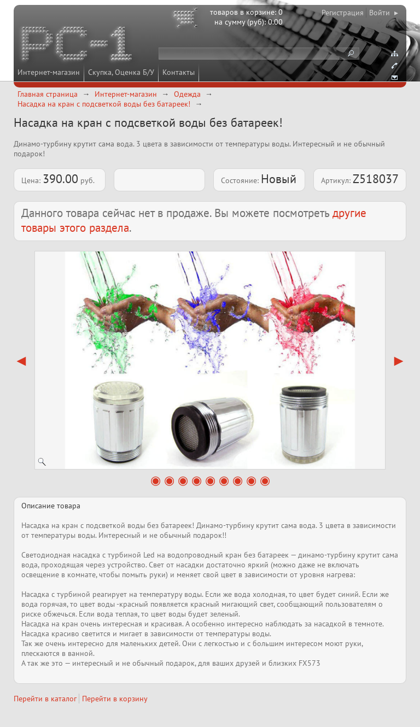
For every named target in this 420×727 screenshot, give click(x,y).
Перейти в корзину (115, 698)
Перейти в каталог (45, 698)
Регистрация (343, 12)
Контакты (178, 72)
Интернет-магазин (49, 72)
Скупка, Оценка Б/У (121, 72)
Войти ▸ (383, 12)
